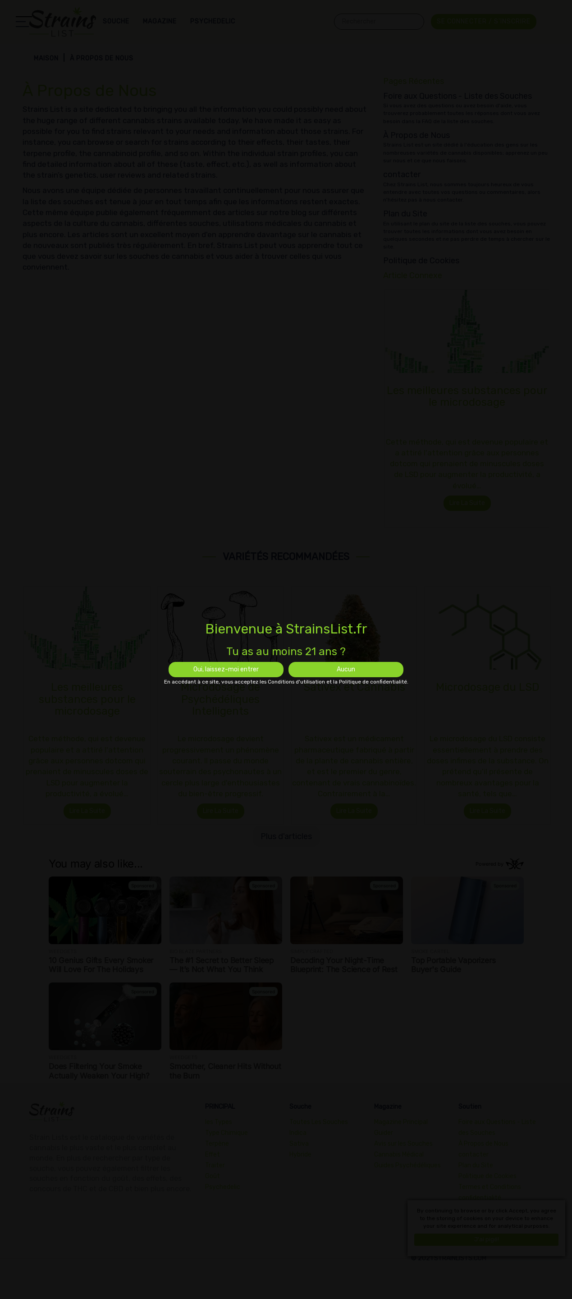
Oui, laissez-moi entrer (226, 669)
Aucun (346, 669)
